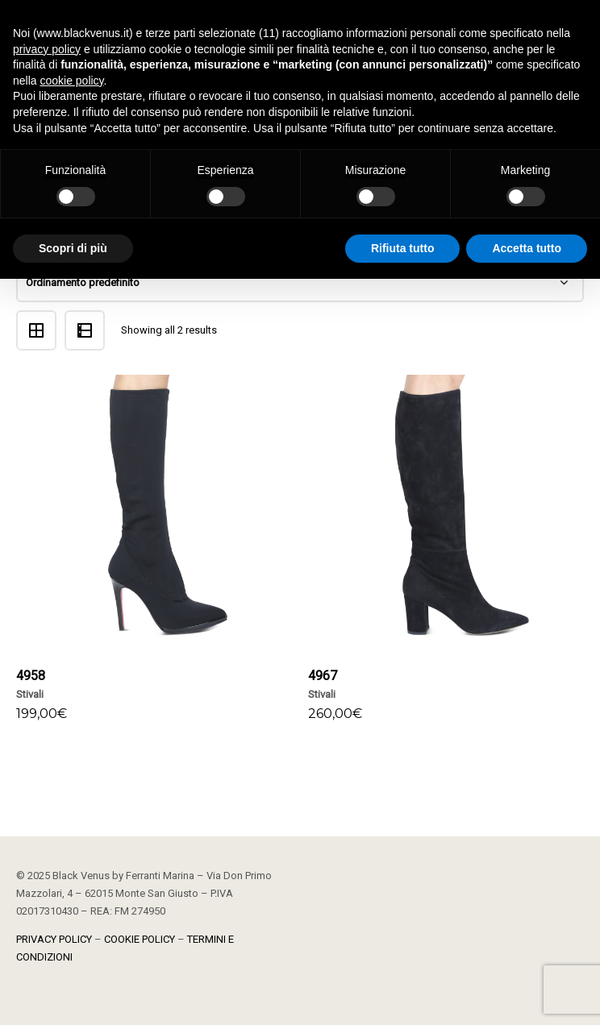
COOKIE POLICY (139, 939)
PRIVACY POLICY (54, 939)
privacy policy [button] (47, 49)
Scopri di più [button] (73, 248)
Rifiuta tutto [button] (403, 248)
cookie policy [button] (71, 80)
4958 (30, 675)
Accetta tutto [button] (526, 248)
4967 (322, 675)
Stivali (30, 694)
